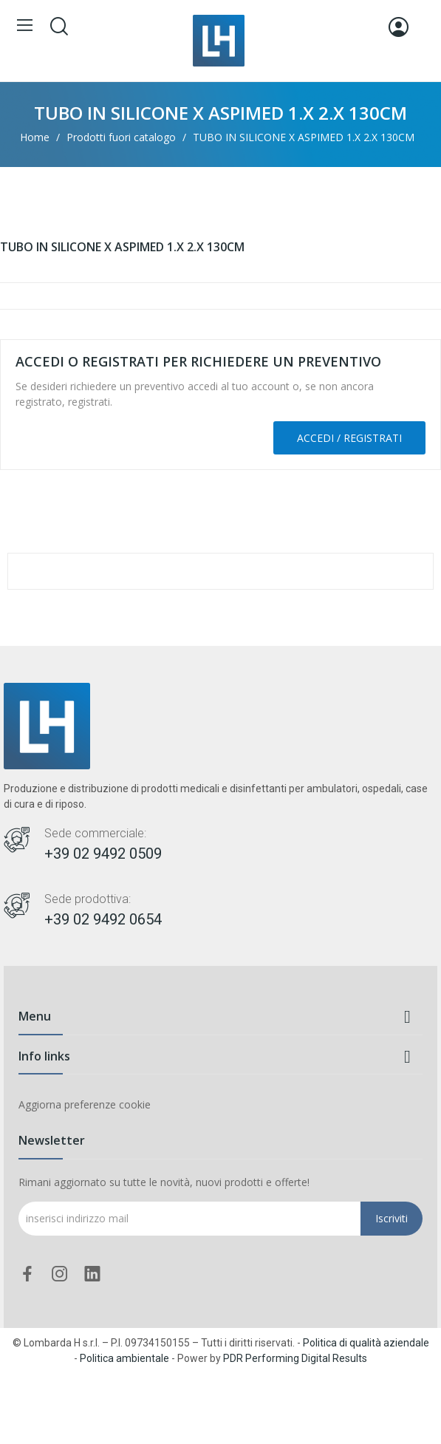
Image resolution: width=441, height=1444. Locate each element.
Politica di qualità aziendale (366, 1343)
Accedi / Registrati (349, 438)
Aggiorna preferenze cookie (84, 1104)
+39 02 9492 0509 (103, 853)
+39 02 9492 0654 (103, 919)
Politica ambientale (124, 1358)
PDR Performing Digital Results (295, 1358)
